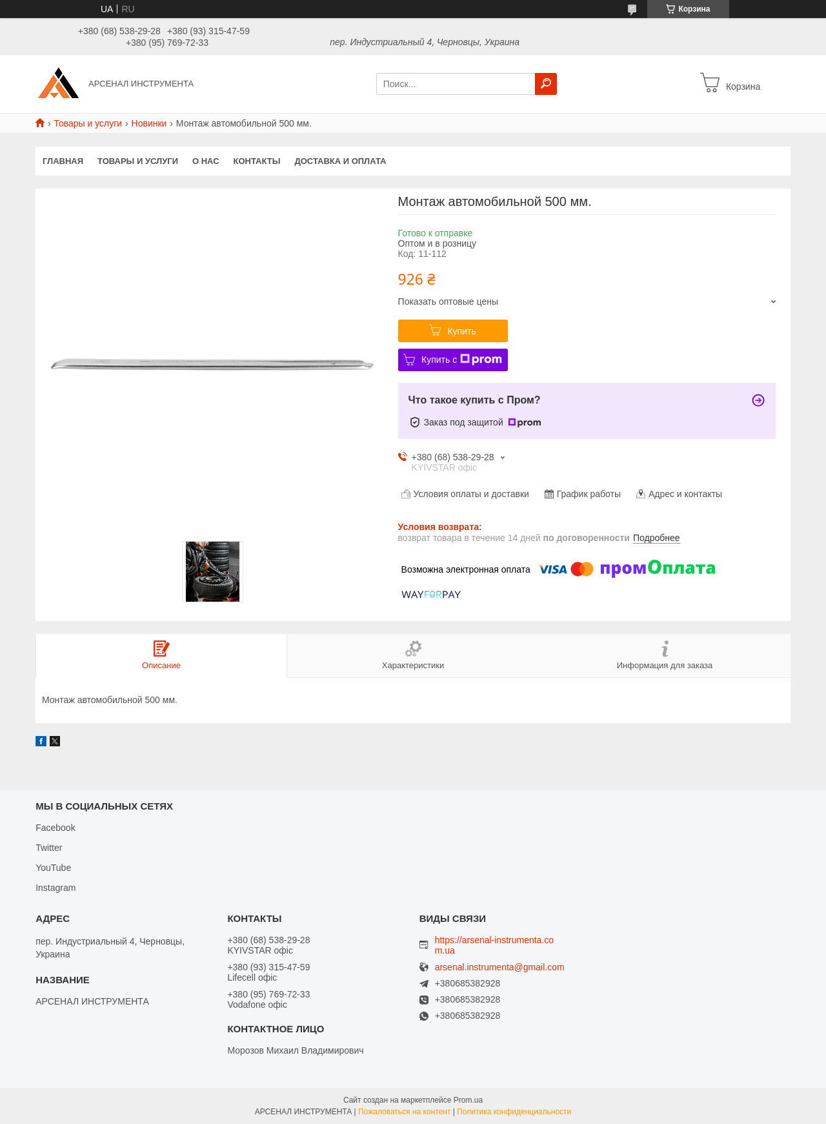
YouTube (53, 868)
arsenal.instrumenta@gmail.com (500, 967)
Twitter (48, 848)
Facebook (55, 828)
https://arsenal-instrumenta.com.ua (494, 945)
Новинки (149, 123)
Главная (63, 161)
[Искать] (546, 84)
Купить (461, 331)
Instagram (55, 888)
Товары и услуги (88, 123)
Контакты (257, 161)
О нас (205, 161)
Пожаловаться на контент (404, 1111)
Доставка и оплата (340, 161)
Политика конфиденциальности (514, 1111)
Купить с (461, 359)
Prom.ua (468, 1100)
